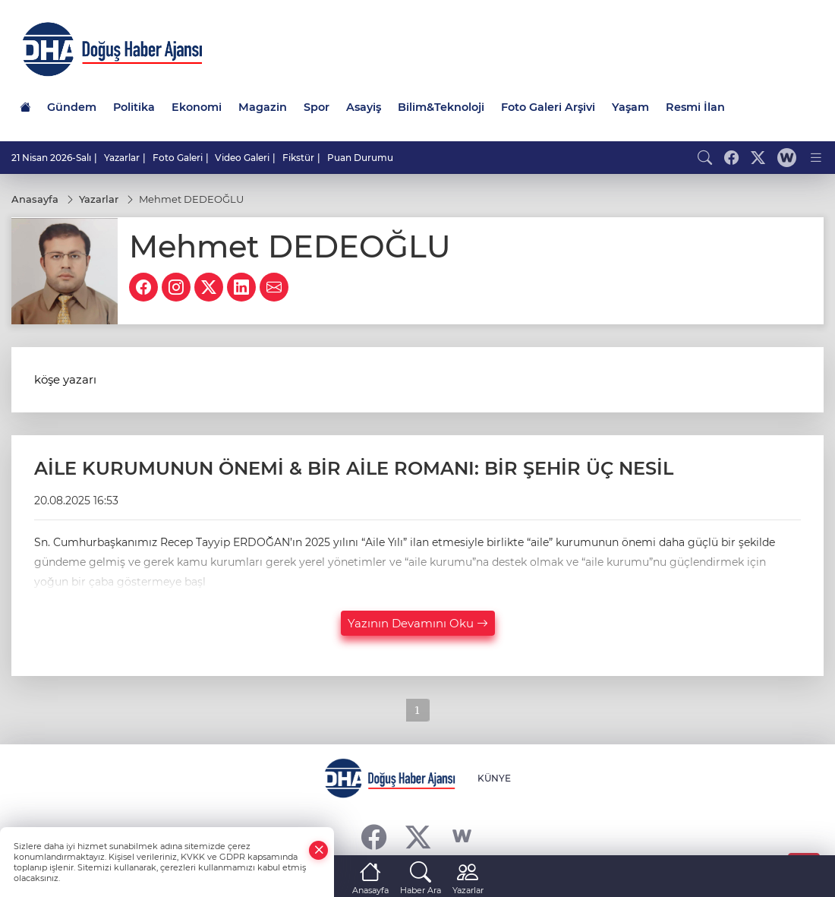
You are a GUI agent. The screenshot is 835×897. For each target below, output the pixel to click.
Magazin (262, 107)
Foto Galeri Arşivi (548, 107)
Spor (316, 107)
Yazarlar (122, 157)
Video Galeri (242, 157)
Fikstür (298, 157)
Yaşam (630, 107)
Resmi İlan (695, 107)
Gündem (71, 107)
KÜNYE (494, 778)
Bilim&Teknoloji (441, 107)
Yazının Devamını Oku (418, 623)
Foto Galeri (178, 157)
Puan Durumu (360, 157)
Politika (134, 107)
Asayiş (363, 107)
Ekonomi (197, 107)
